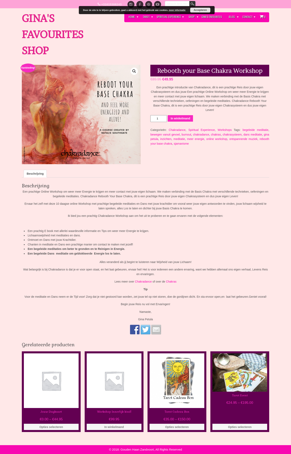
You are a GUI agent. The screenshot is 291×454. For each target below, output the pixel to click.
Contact (247, 17)
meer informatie (177, 10)
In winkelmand (180, 118)
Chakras (171, 281)
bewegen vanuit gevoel (165, 134)
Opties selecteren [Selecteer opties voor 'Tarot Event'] (240, 427)
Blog (232, 17)
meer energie (195, 139)
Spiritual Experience (169, 17)
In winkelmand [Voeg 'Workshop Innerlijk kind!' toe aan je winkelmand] (114, 427)
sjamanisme (181, 143)
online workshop (216, 139)
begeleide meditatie (255, 130)
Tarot (146, 17)
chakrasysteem (232, 134)
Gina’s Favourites (211, 17)
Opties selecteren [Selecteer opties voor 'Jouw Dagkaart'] (51, 427)
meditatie (179, 139)
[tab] (35, 173)
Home (132, 17)
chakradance (201, 134)
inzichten (165, 139)
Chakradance (177, 130)
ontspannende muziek (243, 139)
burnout (186, 134)
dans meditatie (253, 134)
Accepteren (200, 10)
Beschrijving (35, 173)
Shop (192, 17)
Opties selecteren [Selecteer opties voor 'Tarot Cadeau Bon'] (177, 427)
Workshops (225, 130)
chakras (216, 134)
